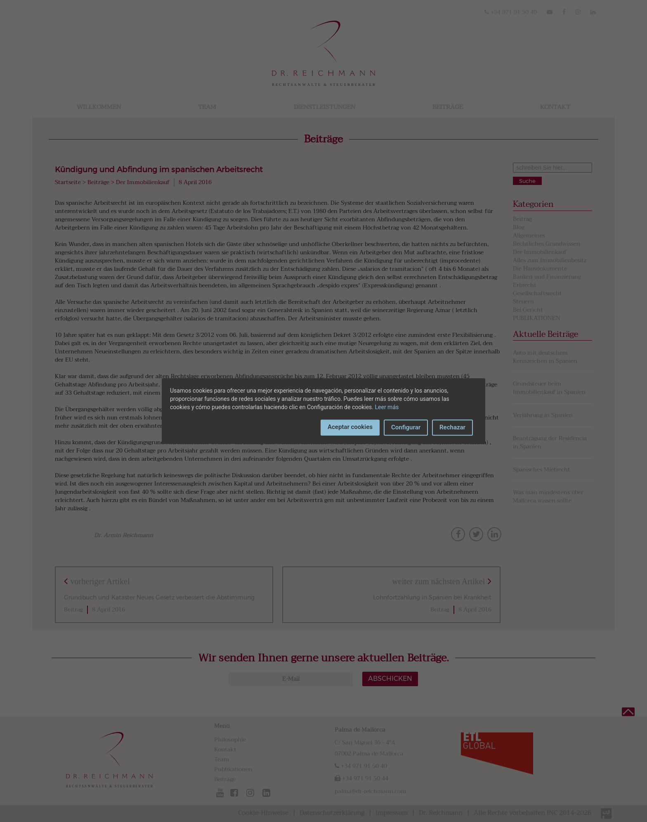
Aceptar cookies (350, 427)
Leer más (387, 407)
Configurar (405, 427)
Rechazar (452, 427)
